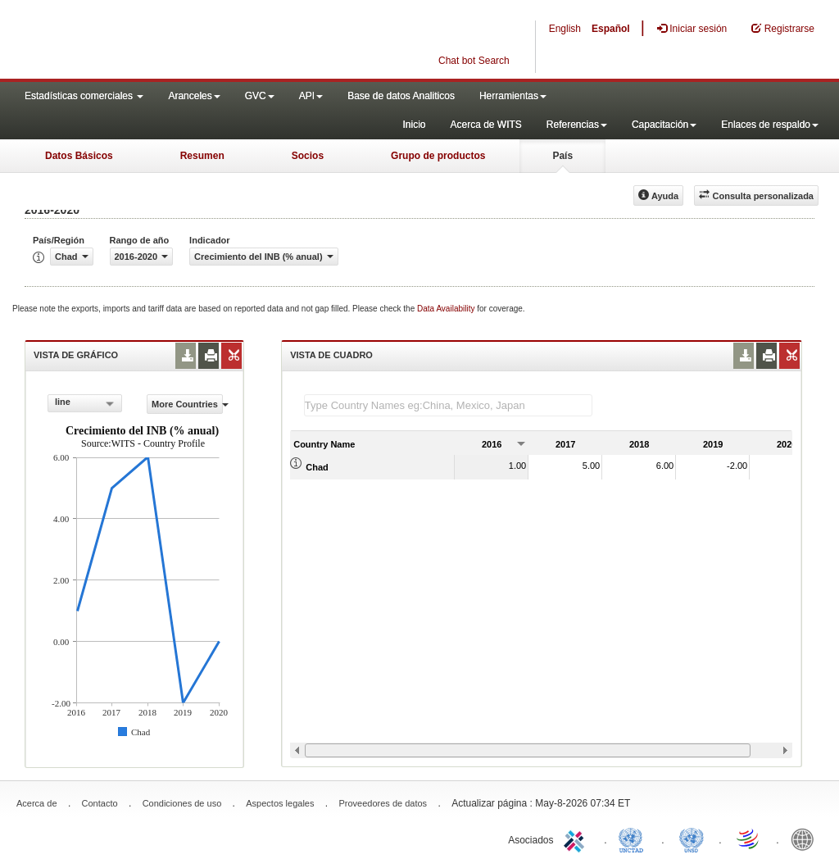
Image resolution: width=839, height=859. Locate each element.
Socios (308, 155)
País (562, 155)
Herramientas (512, 96)
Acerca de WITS (485, 124)
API (311, 96)
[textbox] (448, 405)
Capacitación (664, 124)
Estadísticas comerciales (84, 96)
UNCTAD (634, 838)
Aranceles (194, 96)
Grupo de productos (438, 155)
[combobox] (85, 403)
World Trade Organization (748, 838)
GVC (259, 96)
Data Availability (447, 308)
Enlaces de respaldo (770, 124)
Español (611, 28)
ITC (576, 838)
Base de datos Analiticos (401, 96)
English (565, 28)
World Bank (806, 838)
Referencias (576, 124)
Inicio (413, 124)
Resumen (202, 155)
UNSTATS (691, 838)
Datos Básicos (79, 155)
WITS (164, 41)
